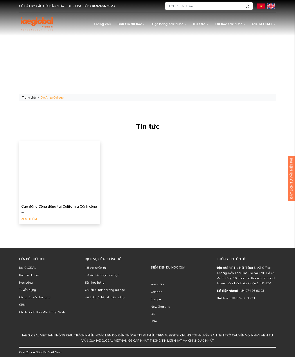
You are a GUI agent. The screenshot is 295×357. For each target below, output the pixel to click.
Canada (156, 292)
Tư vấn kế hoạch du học (102, 275)
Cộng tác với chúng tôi (35, 297)
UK (153, 314)
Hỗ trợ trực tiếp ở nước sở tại (105, 297)
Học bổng (26, 283)
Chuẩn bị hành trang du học (105, 290)
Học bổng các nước (169, 24)
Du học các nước (230, 24)
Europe (156, 299)
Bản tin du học (131, 24)
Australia (157, 284)
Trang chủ (102, 24)
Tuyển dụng (27, 290)
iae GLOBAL (264, 24)
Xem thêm (29, 219)
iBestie (201, 24)
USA (154, 321)
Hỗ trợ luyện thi (95, 268)
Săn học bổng (94, 283)
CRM (22, 305)
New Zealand (160, 307)
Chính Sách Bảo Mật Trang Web (42, 312)
